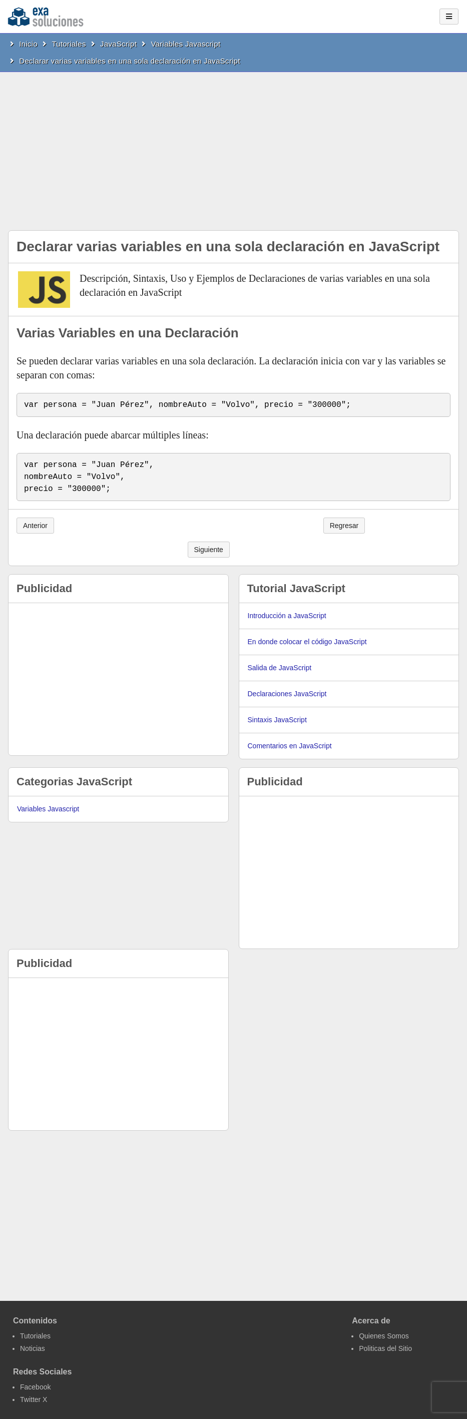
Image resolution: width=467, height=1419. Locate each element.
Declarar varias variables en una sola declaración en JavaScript (129, 61)
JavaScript (118, 44)
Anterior (35, 526)
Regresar (344, 526)
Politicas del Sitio (385, 1348)
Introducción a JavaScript (287, 616)
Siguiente (208, 550)
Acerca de (371, 1320)
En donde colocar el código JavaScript (307, 642)
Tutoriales (69, 44)
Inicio (28, 44)
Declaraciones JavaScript (287, 694)
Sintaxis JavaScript (277, 720)
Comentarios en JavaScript (290, 746)
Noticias (32, 1348)
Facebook (35, 1387)
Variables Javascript (185, 44)
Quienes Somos (384, 1336)
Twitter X (33, 1399)
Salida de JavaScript (280, 668)
